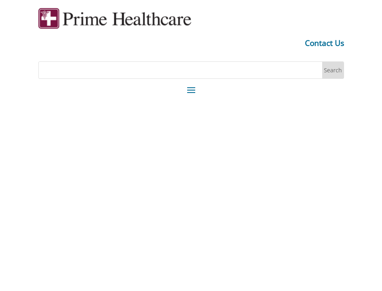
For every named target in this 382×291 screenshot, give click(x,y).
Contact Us (324, 43)
